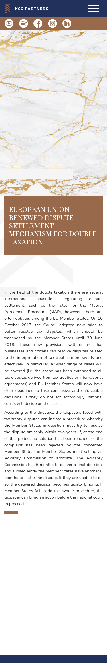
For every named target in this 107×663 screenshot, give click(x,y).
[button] (93, 8)
